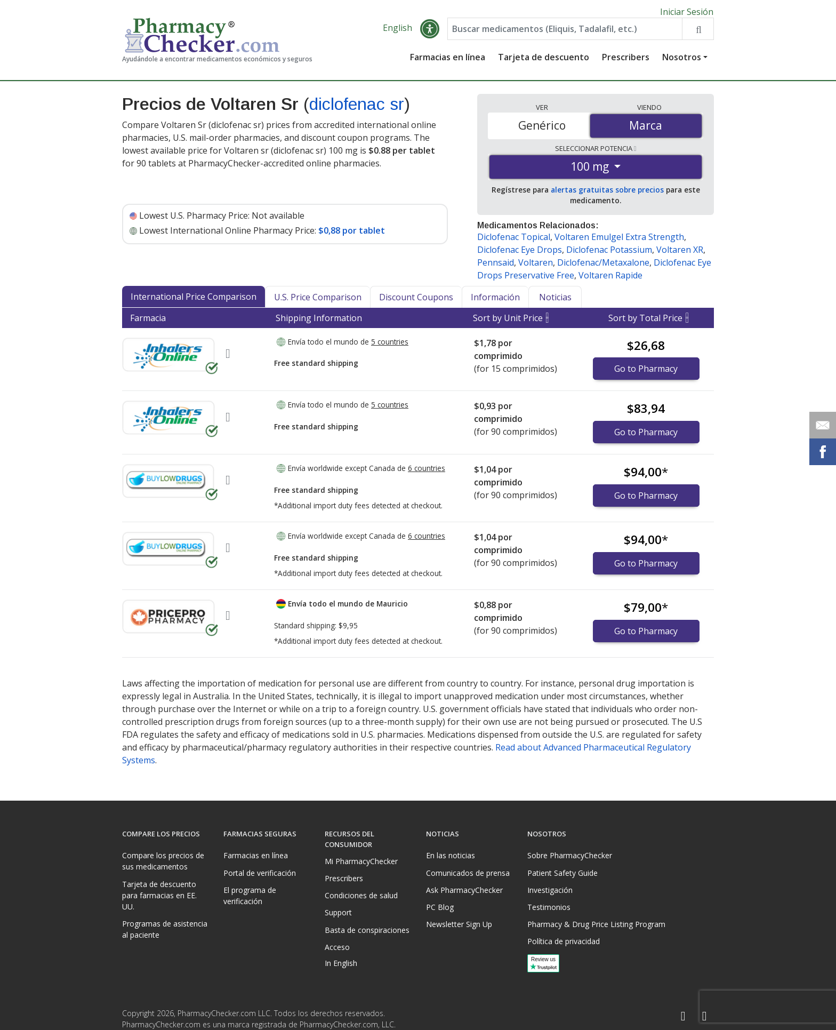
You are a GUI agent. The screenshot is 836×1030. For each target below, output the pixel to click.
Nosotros (681, 61)
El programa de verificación (249, 895)
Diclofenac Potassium (609, 254)
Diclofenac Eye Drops (519, 254)
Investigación (550, 890)
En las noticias (450, 855)
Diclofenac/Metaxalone (603, 267)
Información (495, 301)
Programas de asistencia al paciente (164, 929)
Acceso (337, 947)
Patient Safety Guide (562, 873)
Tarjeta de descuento (543, 61)
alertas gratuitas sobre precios (607, 194)
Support (338, 912)
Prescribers (625, 61)
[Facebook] (683, 1016)
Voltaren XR (679, 254)
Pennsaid (495, 267)
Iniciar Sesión (686, 12)
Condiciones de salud (361, 895)
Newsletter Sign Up (459, 924)
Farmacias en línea (447, 61)
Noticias (555, 301)
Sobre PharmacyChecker (569, 855)
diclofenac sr (356, 108)
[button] (429, 33)
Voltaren (535, 267)
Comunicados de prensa (468, 873)
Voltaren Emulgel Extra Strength (619, 241)
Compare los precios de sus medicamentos (163, 861)
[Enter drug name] (565, 33)
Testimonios (548, 907)
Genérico (542, 129)
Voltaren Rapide (610, 279)
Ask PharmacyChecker (464, 890)
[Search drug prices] (697, 33)
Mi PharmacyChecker (361, 861)
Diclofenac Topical (513, 241)
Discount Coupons (416, 301)
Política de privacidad (563, 941)
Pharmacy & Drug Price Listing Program (596, 924)
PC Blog (440, 907)
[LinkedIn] (704, 1016)
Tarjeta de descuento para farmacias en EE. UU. (159, 895)
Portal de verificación (259, 873)
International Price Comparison (193, 301)
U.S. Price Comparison (317, 301)
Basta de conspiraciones (367, 930)
